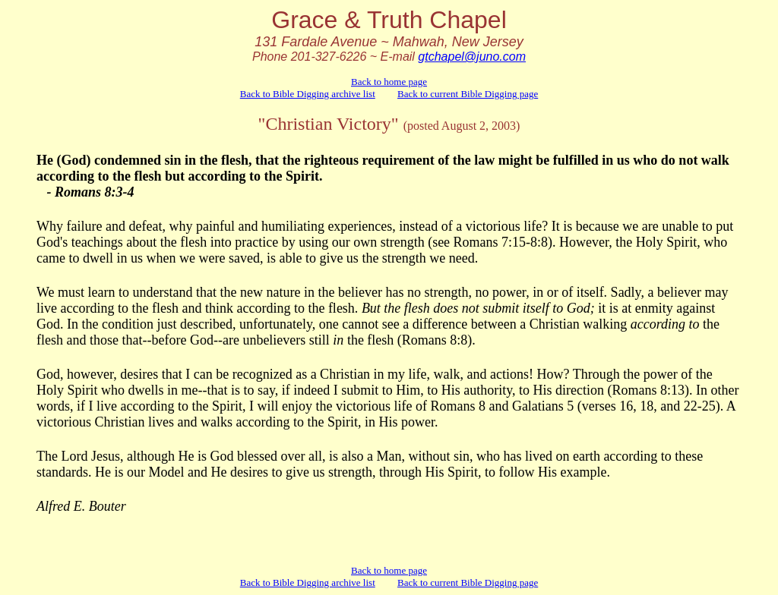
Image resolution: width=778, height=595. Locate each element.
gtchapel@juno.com (472, 56)
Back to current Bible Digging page (467, 93)
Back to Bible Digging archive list (307, 93)
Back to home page (389, 81)
